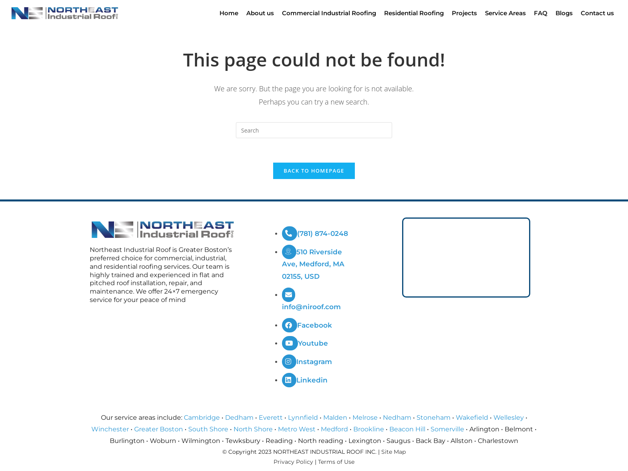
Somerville (447, 429)
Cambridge (202, 417)
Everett (271, 417)
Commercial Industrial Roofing (329, 13)
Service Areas (505, 13)
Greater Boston (158, 429)
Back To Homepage (314, 170)
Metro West (297, 429)
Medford (334, 429)
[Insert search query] (314, 130)
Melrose (365, 417)
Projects (464, 13)
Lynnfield (303, 417)
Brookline (368, 429)
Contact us (597, 13)
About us (260, 13)
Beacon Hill (407, 429)
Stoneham (434, 417)
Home (228, 13)
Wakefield (472, 417)
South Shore (208, 429)
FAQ (540, 13)
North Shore (253, 429)
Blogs (564, 13)
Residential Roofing (414, 13)
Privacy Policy (293, 461)
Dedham (239, 417)
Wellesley (508, 417)
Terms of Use (336, 461)
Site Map (393, 451)
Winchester (110, 429)
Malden (335, 417)
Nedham (397, 417)
